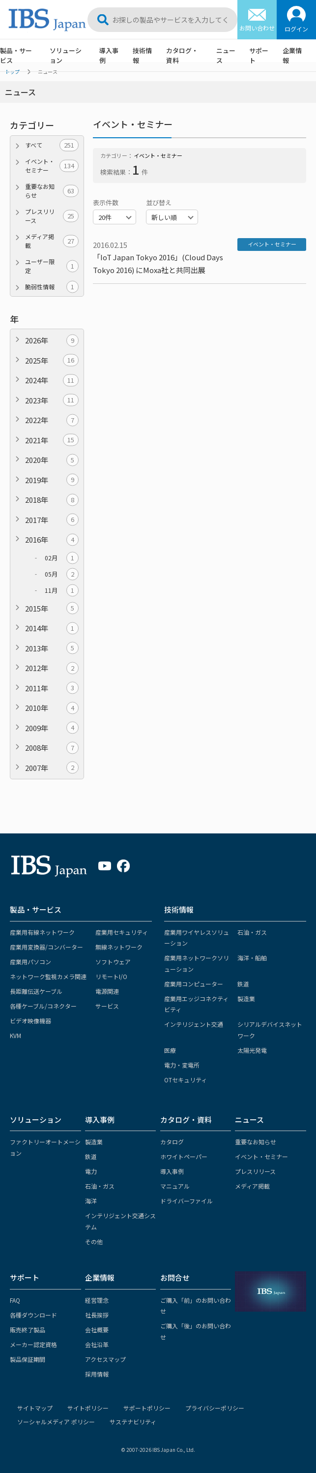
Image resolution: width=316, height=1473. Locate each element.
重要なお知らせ (52, 190)
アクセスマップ (105, 1359)
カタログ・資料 (182, 55)
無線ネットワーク (119, 947)
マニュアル (175, 1186)
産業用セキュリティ (121, 932)
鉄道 (243, 984)
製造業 (246, 998)
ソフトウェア (113, 961)
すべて (52, 145)
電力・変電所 (182, 1065)
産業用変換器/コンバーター (46, 947)
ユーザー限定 (52, 266)
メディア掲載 (52, 240)
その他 (94, 1241)
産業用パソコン (30, 961)
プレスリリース (52, 215)
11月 (62, 590)
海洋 (91, 1201)
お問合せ (175, 1277)
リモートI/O (111, 976)
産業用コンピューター (193, 984)
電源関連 (107, 991)
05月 (62, 574)
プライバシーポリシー (214, 1408)
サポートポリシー (147, 1408)
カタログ (172, 1141)
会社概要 (97, 1329)
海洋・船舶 (252, 957)
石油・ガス (252, 932)
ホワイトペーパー (183, 1156)
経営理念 (97, 1300)
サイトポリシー (88, 1408)
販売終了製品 (27, 1329)
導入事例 (108, 55)
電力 (91, 1171)
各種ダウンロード (33, 1315)
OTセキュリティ (185, 1079)
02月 (62, 557)
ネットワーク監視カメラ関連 (48, 976)
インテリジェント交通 (193, 1024)
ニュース (225, 55)
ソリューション (66, 55)
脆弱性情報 (52, 286)
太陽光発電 (252, 1050)
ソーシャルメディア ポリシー (56, 1421)
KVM (15, 1035)
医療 (170, 1050)
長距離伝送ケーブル (36, 991)
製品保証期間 (27, 1359)
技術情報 (142, 55)
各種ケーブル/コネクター (43, 1006)
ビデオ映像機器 (30, 1020)
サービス (107, 1006)
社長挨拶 (97, 1315)
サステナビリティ (133, 1421)
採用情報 (97, 1374)
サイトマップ (35, 1408)
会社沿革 (97, 1344)
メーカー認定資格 (33, 1344)
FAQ (15, 1300)
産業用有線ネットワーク (42, 932)
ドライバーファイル (186, 1201)
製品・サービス (16, 55)
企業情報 (292, 55)
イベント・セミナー (52, 165)
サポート (258, 55)
